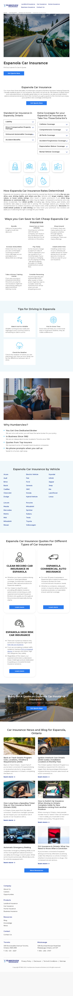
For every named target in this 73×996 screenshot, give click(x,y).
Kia (50, 489)
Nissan (6, 525)
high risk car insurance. (15, 645)
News (6, 925)
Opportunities (9, 894)
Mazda (6, 506)
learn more (8, 777)
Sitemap (63, 961)
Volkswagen (31, 525)
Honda (28, 493)
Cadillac (7, 489)
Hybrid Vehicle (32, 497)
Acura (6, 474)
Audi (5, 478)
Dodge (6, 497)
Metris (6, 514)
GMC (28, 489)
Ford (28, 482)
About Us (7, 889)
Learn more (19, 607)
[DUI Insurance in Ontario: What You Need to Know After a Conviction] (53, 835)
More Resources (36, 870)
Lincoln (6, 503)
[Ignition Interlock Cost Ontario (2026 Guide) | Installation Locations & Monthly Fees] (53, 746)
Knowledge (8, 923)
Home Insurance (54, 4)
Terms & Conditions (50, 961)
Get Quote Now (14, 73)
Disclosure (37, 961)
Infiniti (51, 478)
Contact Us (40, 7)
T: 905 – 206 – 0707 (44, 951)
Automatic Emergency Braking (17, 848)
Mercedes (8, 510)
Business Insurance (28, 7)
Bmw (6, 482)
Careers (6, 892)
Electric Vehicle (32, 474)
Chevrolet (7, 493)
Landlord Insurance (28, 4)
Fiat (27, 478)
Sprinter (29, 510)
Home (5, 12)
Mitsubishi (8, 521)
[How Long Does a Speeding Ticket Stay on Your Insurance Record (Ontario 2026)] (19, 789)
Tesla (28, 517)
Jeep (51, 485)
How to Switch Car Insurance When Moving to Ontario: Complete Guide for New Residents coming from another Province (52, 805)
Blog (5, 920)
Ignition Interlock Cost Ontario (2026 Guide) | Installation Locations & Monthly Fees (51, 760)
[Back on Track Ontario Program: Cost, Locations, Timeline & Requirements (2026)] (19, 746)
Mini (5, 517)
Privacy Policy (26, 961)
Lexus (51, 497)
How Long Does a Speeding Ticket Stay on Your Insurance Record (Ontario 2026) (19, 805)
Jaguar (51, 482)
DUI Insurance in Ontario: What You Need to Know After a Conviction (53, 847)
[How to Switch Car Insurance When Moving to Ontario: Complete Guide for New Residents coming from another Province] (53, 789)
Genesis (29, 485)
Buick (6, 485)
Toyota (29, 521)
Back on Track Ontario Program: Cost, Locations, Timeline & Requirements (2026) (18, 760)
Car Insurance (41, 4)
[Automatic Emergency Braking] (19, 835)
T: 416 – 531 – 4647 (10, 951)
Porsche (29, 503)
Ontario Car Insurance (25, 12)
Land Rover (53, 493)
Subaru (29, 514)
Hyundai (52, 474)
